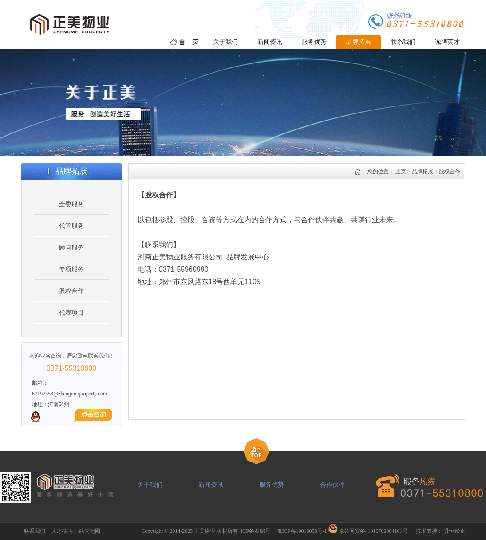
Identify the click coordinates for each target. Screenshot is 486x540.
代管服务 (71, 226)
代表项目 (71, 312)
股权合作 (71, 291)
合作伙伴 (332, 484)
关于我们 (225, 42)
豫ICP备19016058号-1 (302, 531)
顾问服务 (71, 247)
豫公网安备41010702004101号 (373, 531)
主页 (400, 171)
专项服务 (71, 269)
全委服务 (71, 204)
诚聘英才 (447, 42)
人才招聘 (62, 531)
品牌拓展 (358, 42)
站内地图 (89, 531)
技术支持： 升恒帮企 (440, 531)
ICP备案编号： (259, 531)
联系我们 (403, 42)
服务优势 (314, 42)
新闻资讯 (269, 42)
